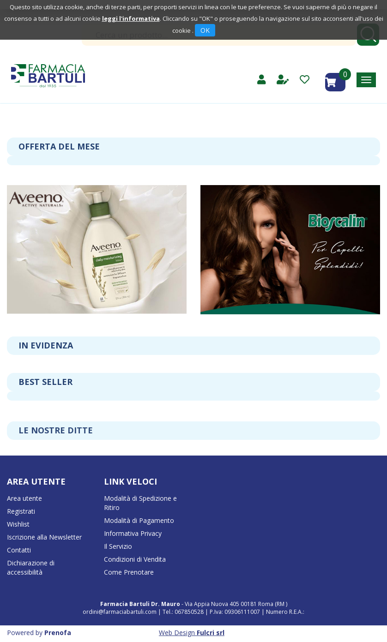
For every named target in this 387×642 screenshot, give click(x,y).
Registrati (21, 511)
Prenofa (57, 632)
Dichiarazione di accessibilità (30, 567)
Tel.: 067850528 (184, 612)
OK (205, 30)
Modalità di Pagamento (139, 520)
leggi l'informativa (131, 18)
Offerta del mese (59, 146)
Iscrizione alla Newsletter (44, 537)
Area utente (24, 498)
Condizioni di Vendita (135, 559)
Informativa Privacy (133, 533)
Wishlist (18, 524)
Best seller (45, 381)
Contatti (19, 550)
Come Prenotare (129, 572)
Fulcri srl (210, 632)
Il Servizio (118, 546)
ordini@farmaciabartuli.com (120, 612)
